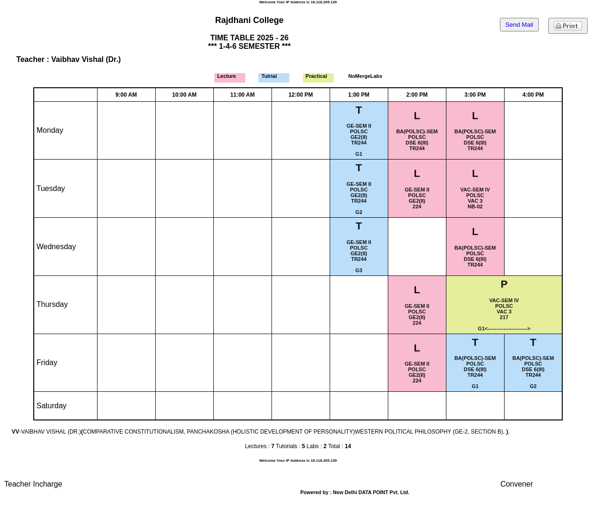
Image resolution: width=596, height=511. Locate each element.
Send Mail (519, 24)
